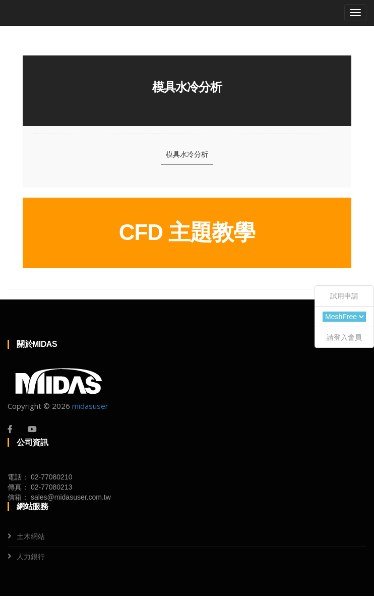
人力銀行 (31, 557)
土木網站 (31, 536)
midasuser (90, 406)
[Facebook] (10, 429)
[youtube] (32, 429)
